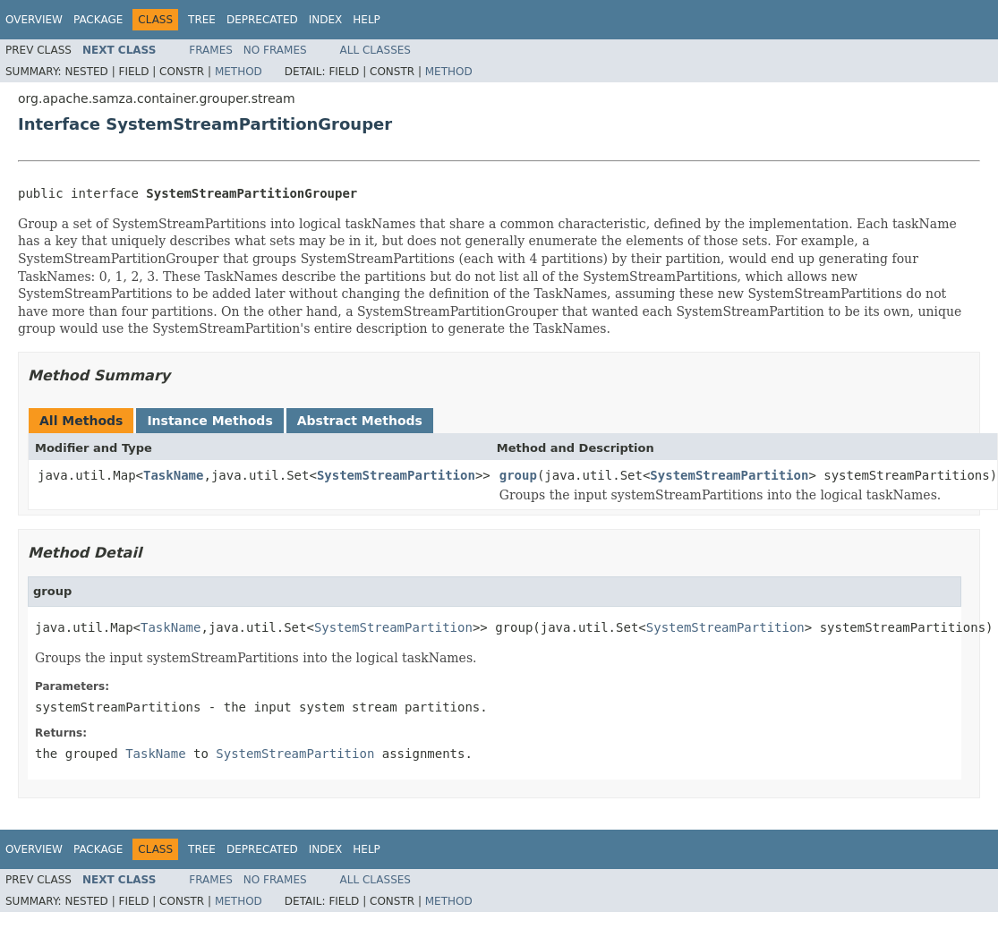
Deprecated (262, 19)
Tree (202, 19)
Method (238, 71)
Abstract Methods (359, 420)
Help (366, 19)
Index (326, 19)
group (518, 475)
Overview (34, 19)
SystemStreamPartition (396, 475)
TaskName (173, 475)
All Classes (375, 50)
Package (98, 19)
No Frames (275, 50)
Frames (211, 50)
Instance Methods (209, 420)
